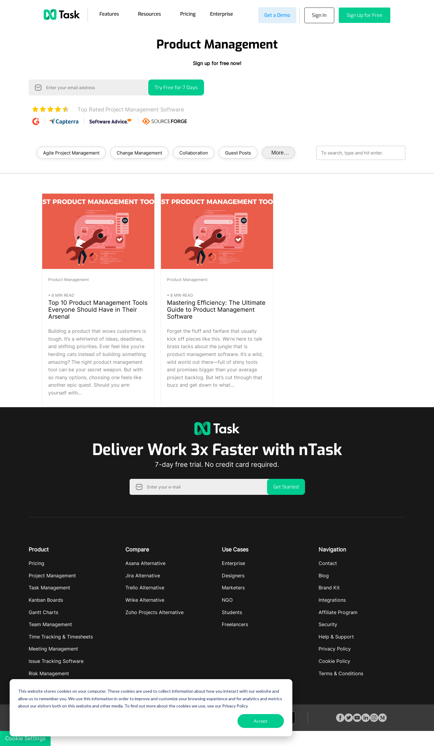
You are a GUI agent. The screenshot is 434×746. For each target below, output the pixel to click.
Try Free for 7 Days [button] (176, 87)
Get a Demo (277, 15)
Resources (149, 14)
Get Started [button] (286, 487)
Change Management (139, 152)
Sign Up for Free (364, 15)
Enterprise (221, 14)
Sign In (319, 15)
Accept (261, 720)
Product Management (68, 279)
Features (109, 14)
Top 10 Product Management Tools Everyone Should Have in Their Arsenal (97, 309)
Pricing (188, 14)
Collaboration (193, 152)
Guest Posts (238, 152)
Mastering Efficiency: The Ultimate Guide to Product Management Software (216, 309)
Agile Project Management (71, 152)
